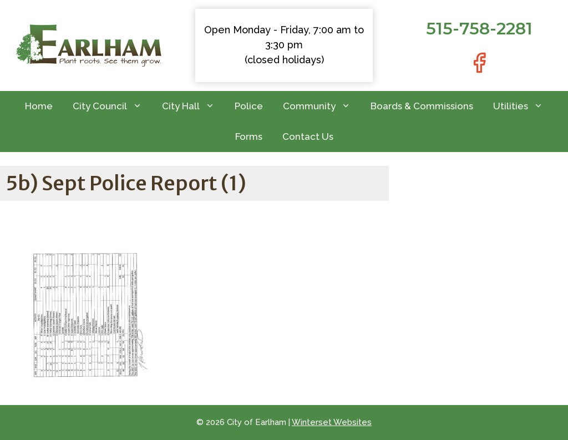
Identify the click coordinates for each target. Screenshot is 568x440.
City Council (112, 106)
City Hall (193, 106)
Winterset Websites (332, 422)
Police (249, 106)
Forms (248, 136)
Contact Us (307, 136)
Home (39, 106)
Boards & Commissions (422, 106)
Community (322, 106)
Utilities (523, 106)
